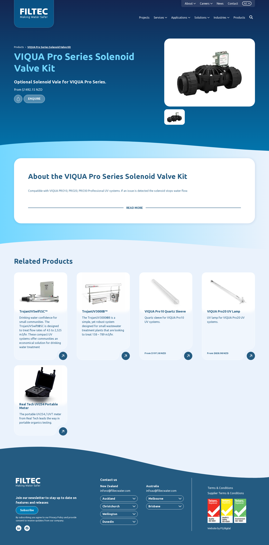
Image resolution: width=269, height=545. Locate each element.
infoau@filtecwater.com (161, 490)
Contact (233, 3)
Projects (144, 17)
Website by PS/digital (219, 528)
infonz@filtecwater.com (115, 490)
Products (239, 17)
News (220, 3)
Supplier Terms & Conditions (226, 493)
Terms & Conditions (220, 487)
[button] (29, 99)
